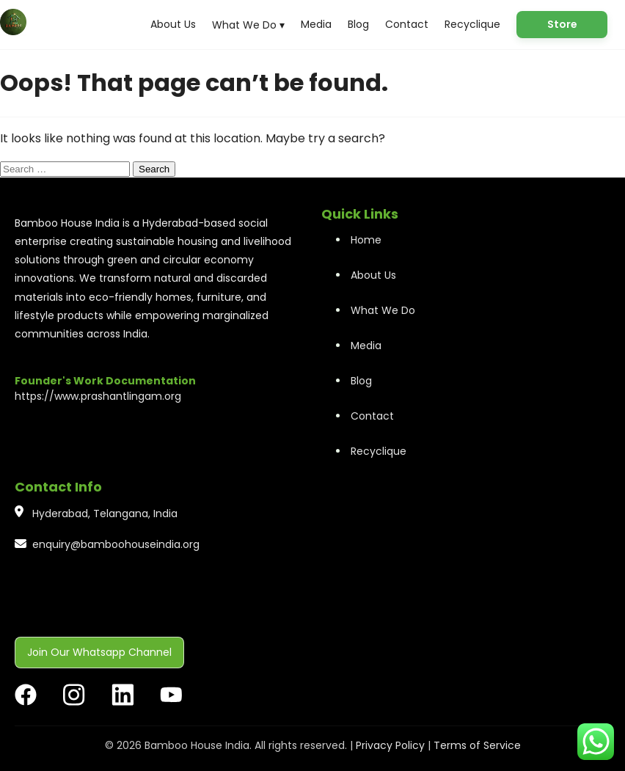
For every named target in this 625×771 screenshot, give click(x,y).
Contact (406, 24)
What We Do (383, 310)
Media (316, 24)
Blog (358, 24)
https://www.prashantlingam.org (98, 396)
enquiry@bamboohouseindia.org (116, 544)
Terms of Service (477, 745)
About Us (173, 24)
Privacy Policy (390, 745)
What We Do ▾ (248, 25)
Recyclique (472, 24)
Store (562, 24)
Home (366, 240)
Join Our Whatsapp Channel (99, 652)
